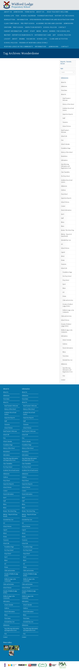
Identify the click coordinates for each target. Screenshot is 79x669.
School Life (9, 16)
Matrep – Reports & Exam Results (18, 35)
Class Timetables (11, 23)
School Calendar (28, 16)
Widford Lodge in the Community (18, 47)
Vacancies (30, 39)
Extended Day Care (43, 35)
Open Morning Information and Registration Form (52, 20)
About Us (8, 12)
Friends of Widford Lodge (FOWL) (33, 43)
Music (45, 31)
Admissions (18, 12)
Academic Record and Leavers (49, 23)
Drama (22, 39)
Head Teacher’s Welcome (57, 12)
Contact (62, 27)
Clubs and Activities (59, 39)
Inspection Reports (33, 27)
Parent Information (13, 31)
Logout (7, 39)
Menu (39, 31)
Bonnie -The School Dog (59, 31)
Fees (17, 16)
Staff (32, 31)
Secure (62, 64)
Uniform (7, 27)
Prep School (18, 27)
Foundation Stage (45, 16)
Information (22, 20)
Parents (68, 62)
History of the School (64, 16)
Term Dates (30, 12)
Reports (62, 62)
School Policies (50, 27)
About (15, 39)
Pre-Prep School (28, 23)
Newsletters (9, 20)
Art (54, 35)
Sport (26, 31)
